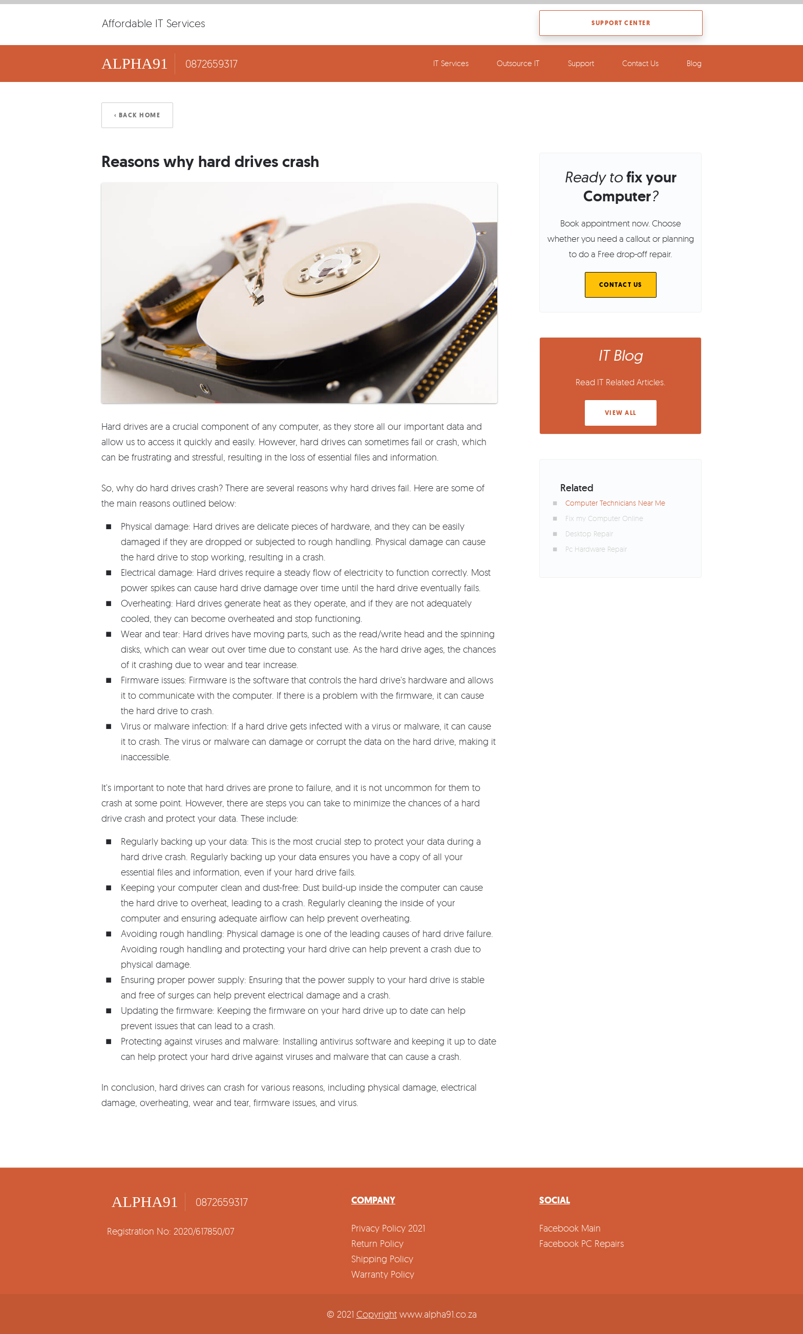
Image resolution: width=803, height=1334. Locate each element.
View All (621, 413)
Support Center (620, 23)
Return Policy (377, 1243)
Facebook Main (570, 1228)
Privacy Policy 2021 (388, 1228)
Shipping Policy (382, 1258)
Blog (694, 63)
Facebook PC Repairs (581, 1243)
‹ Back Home (137, 115)
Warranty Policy (382, 1274)
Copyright (376, 1314)
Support (581, 63)
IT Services (451, 63)
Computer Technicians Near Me (615, 502)
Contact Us (640, 63)
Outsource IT (518, 63)
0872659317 (211, 63)
